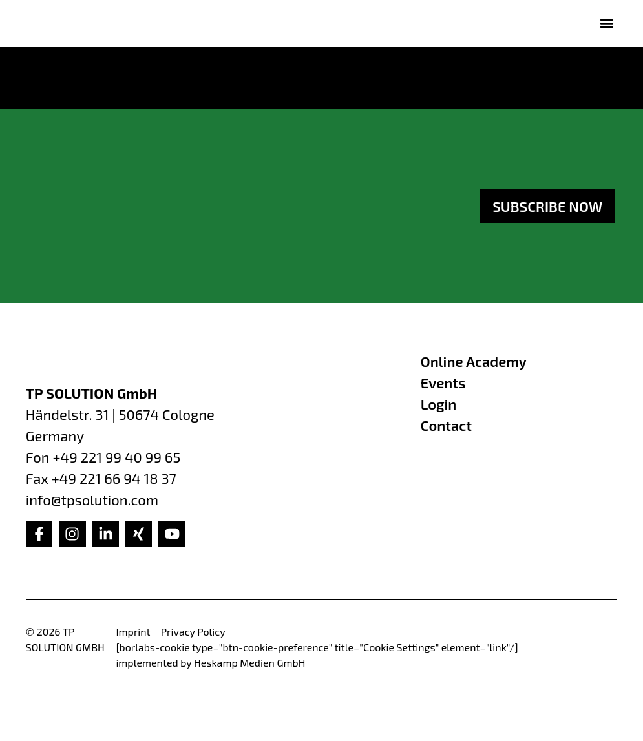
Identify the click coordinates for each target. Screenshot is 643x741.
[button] (606, 23)
